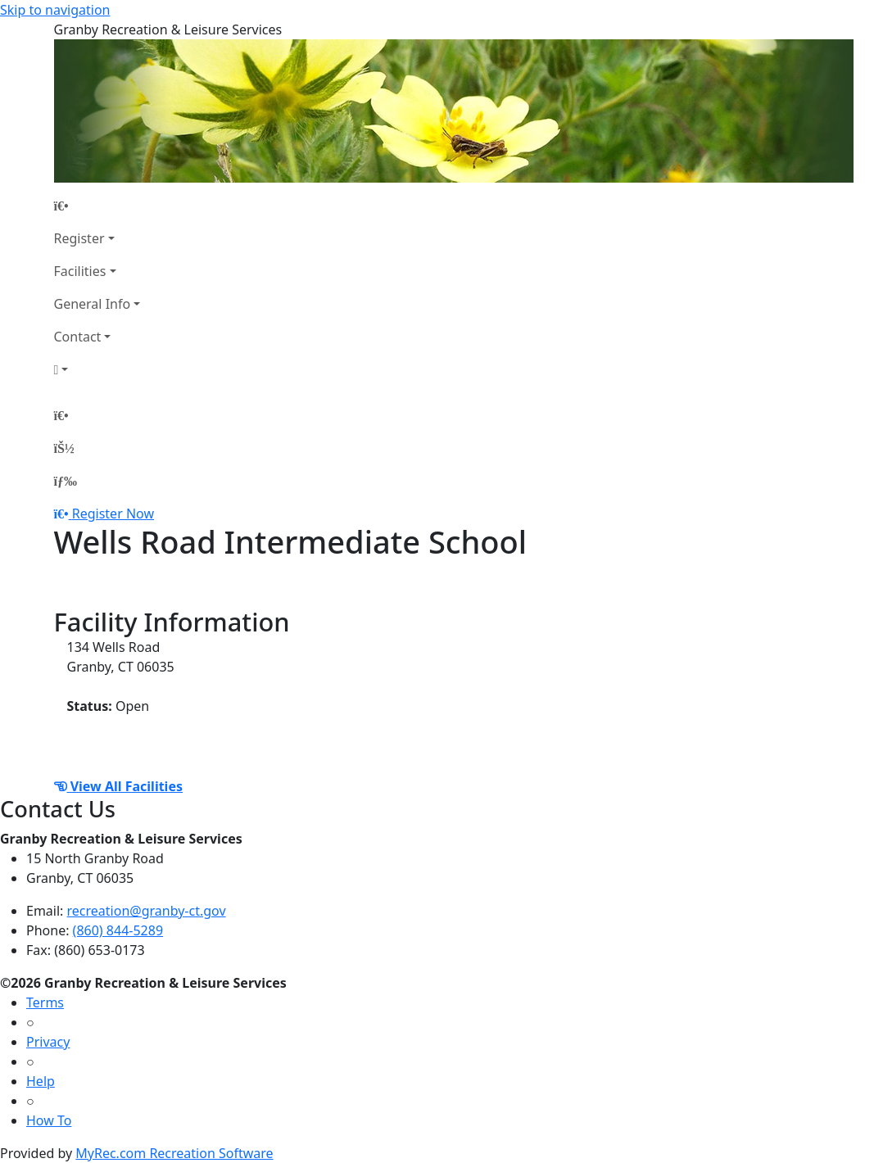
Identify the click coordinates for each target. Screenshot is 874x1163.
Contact (78, 337)
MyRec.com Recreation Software (174, 1153)
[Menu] (65, 480)
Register (79, 238)
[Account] (97, 369)
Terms (45, 1002)
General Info (92, 304)
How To (48, 1120)
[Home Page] (97, 205)
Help (40, 1081)
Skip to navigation (55, 10)
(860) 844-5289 (118, 930)
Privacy (48, 1042)
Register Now (113, 514)
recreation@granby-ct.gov (146, 911)
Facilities (80, 271)
